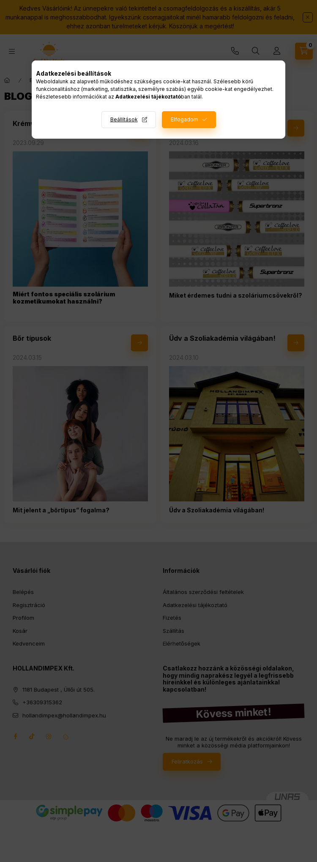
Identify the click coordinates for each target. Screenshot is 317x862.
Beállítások (124, 119)
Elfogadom (184, 119)
